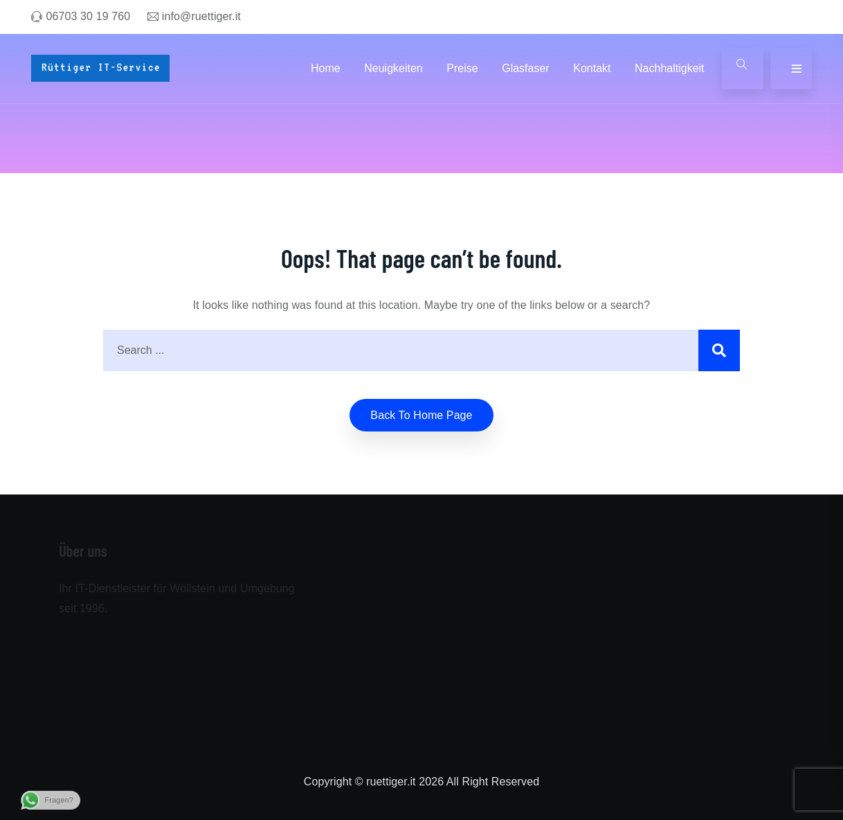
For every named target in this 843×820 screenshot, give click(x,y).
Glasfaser (525, 68)
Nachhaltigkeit (670, 68)
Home (326, 68)
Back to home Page (421, 415)
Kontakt (591, 68)
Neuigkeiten (393, 68)
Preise (462, 68)
